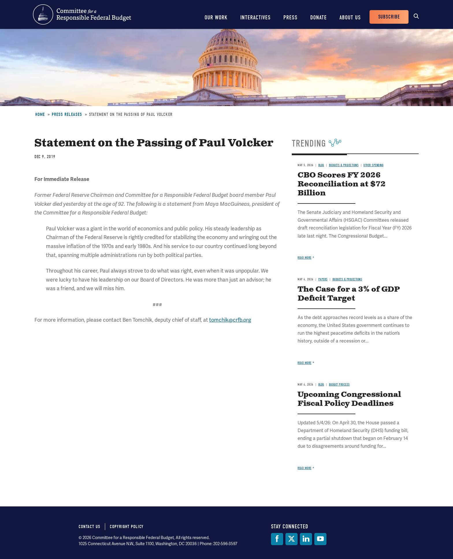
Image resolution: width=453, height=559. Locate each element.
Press (290, 17)
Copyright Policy (127, 526)
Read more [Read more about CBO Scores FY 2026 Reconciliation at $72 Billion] (304, 258)
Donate (318, 17)
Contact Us (89, 526)
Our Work (216, 17)
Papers (323, 279)
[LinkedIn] (306, 539)
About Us (350, 17)
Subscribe (389, 17)
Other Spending (373, 165)
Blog (321, 165)
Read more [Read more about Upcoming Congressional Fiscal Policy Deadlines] (304, 468)
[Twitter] (291, 539)
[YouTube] (320, 539)
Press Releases (67, 114)
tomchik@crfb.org (230, 319)
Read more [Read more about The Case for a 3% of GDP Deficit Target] (304, 363)
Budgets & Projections (344, 165)
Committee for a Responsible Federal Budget (82, 14)
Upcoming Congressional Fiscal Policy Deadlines (349, 399)
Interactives (255, 17)
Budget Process (339, 384)
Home (40, 114)
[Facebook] (277, 539)
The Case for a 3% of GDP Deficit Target (349, 293)
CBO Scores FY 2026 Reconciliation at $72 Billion (342, 184)
